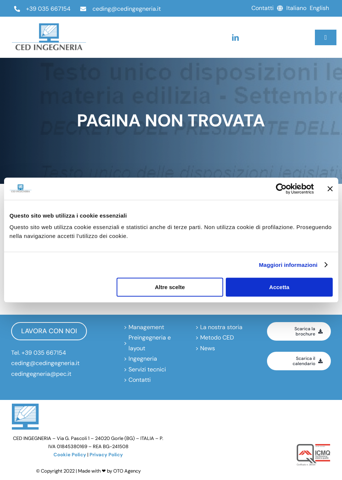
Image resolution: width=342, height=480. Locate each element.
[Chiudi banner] (330, 188)
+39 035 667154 (48, 9)
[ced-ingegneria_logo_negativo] (49, 26)
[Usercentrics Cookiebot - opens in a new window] (281, 188)
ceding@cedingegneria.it (126, 9)
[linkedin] (235, 37)
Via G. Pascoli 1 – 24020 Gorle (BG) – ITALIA (105, 438)
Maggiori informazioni (288, 265)
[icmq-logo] (313, 447)
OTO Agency (127, 471)
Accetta (279, 287)
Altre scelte (170, 287)
